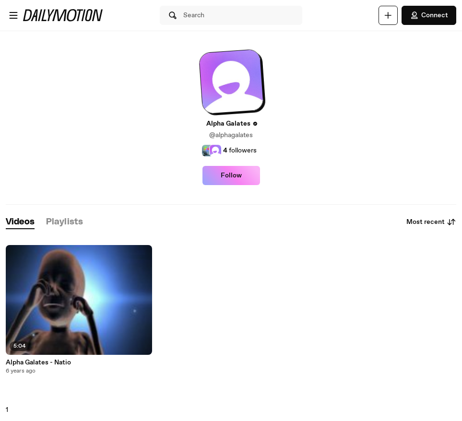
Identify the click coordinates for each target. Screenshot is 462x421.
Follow (231, 175)
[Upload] (388, 15)
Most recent (431, 222)
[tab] (20, 222)
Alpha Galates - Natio (38, 362)
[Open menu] (13, 15)
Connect (429, 15)
